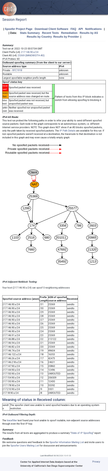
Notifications (93, 28)
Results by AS (89, 32)
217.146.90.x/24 (29, 52)
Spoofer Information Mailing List (67, 442)
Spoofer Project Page (18, 28)
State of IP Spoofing (82, 433)
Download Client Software (51, 28)
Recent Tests (50, 32)
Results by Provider (66, 36)
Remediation (69, 32)
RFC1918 (17, 70)
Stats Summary (30, 32)
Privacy (96, 461)
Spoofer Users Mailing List (24, 445)
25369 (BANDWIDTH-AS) (31, 55)
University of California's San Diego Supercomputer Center (51, 466)
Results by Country (39, 36)
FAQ (73, 28)
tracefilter (12, 420)
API (80, 28)
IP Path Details (68, 130)
